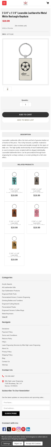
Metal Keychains (7, 313)
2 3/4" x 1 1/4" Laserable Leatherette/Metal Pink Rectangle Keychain (37, 223)
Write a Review (7, 28)
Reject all (18, 443)
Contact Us (6, 361)
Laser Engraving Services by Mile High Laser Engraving (21, 345)
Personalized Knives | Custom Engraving (16, 297)
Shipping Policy (7, 355)
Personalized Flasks (9, 307)
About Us (5, 348)
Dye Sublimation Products (11, 291)
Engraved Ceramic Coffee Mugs (13, 310)
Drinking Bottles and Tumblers (12, 300)
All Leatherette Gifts (9, 287)
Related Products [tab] (26, 164)
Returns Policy (7, 338)
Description (25, 134)
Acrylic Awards (7, 284)
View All (4, 317)
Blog (3, 358)
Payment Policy (7, 332)
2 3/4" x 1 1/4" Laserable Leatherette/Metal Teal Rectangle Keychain (14, 191)
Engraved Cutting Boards (10, 304)
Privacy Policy (7, 352)
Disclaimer (5, 329)
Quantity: (25, 100)
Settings (6, 443)
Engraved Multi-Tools (9, 294)
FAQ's (4, 342)
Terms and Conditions (9, 335)
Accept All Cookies (33, 443)
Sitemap (5, 365)
